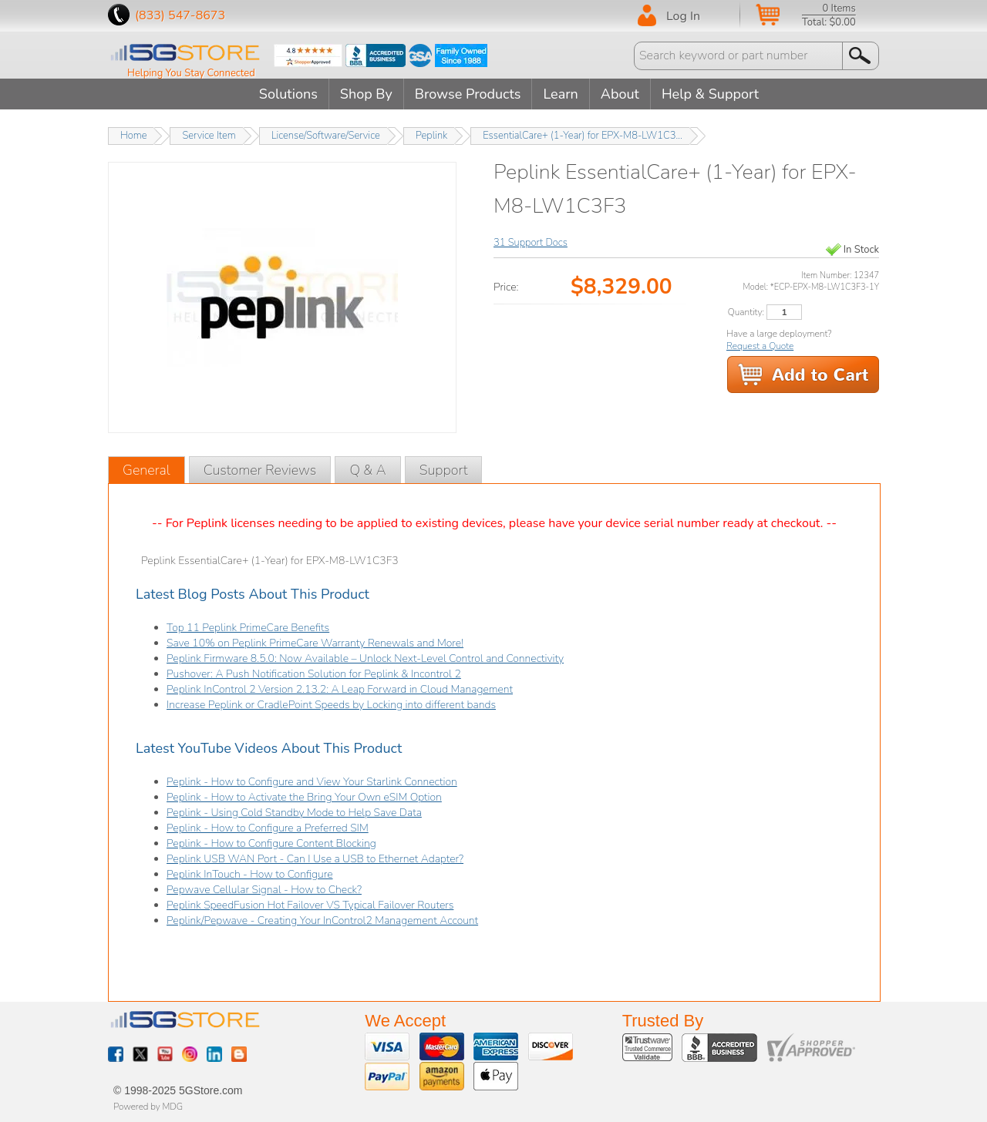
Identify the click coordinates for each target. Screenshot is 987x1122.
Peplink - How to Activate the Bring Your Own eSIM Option (304, 797)
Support (443, 470)
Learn (560, 94)
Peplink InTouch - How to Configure (250, 874)
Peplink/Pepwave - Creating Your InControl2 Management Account (322, 920)
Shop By (366, 94)
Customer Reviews (260, 470)
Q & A (367, 470)
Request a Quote (759, 346)
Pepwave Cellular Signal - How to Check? (264, 889)
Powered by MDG (148, 1106)
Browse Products (468, 94)
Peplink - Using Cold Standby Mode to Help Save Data (294, 812)
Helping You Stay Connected (191, 73)
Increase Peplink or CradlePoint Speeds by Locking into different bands (331, 704)
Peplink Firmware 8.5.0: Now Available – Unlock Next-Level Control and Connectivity (365, 658)
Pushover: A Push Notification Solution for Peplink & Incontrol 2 (314, 674)
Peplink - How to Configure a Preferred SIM (268, 828)
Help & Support (710, 94)
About (620, 94)
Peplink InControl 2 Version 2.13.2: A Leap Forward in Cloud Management (340, 689)
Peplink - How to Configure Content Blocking (271, 843)
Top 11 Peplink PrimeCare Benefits (248, 627)
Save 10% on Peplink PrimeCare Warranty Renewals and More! (315, 643)
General (146, 470)
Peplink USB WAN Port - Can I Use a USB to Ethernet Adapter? (315, 859)
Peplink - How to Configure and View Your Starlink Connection (312, 781)
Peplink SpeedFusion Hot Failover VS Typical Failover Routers (310, 905)
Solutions (288, 94)
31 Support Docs (531, 243)
